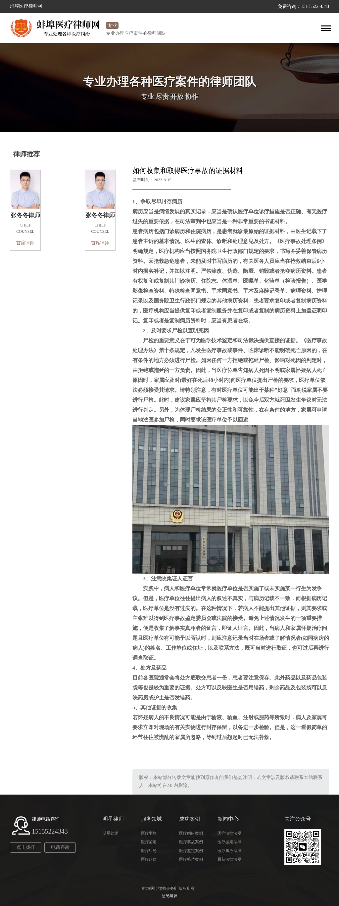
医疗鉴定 (149, 842)
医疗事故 (149, 833)
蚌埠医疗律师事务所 (160, 888)
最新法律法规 (229, 859)
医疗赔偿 (149, 859)
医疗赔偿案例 (191, 859)
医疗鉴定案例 (191, 850)
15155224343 (50, 831)
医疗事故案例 (191, 842)
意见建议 (169, 895)
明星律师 (111, 833)
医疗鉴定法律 (229, 842)
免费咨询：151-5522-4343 (303, 6)
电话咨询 (58, 847)
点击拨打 (25, 847)
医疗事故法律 (229, 850)
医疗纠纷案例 (191, 833)
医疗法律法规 (229, 833)
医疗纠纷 (149, 850)
